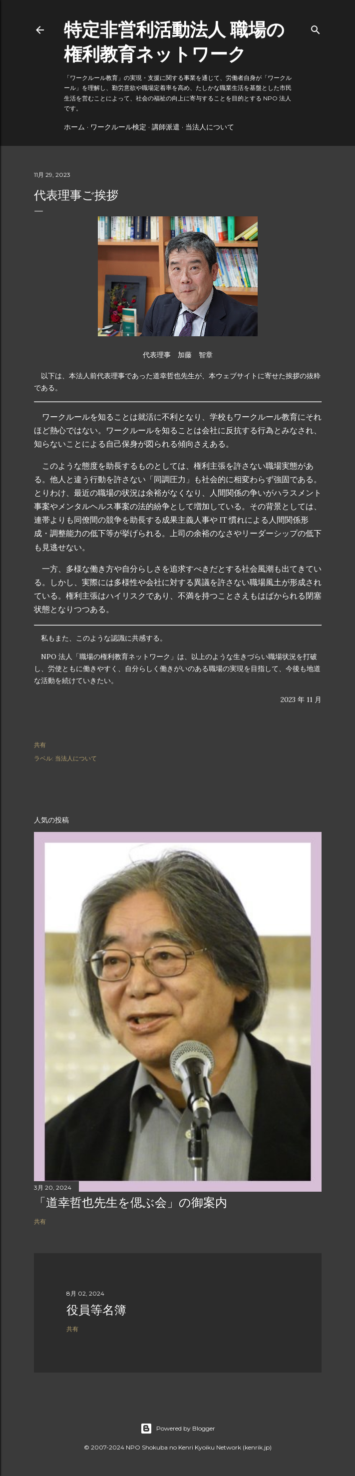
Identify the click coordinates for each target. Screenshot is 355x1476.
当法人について (209, 126)
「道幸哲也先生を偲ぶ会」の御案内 (130, 1202)
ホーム (74, 126)
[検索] (316, 27)
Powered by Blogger (177, 1429)
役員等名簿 (96, 1310)
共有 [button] (40, 744)
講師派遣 (166, 126)
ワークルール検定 (118, 126)
